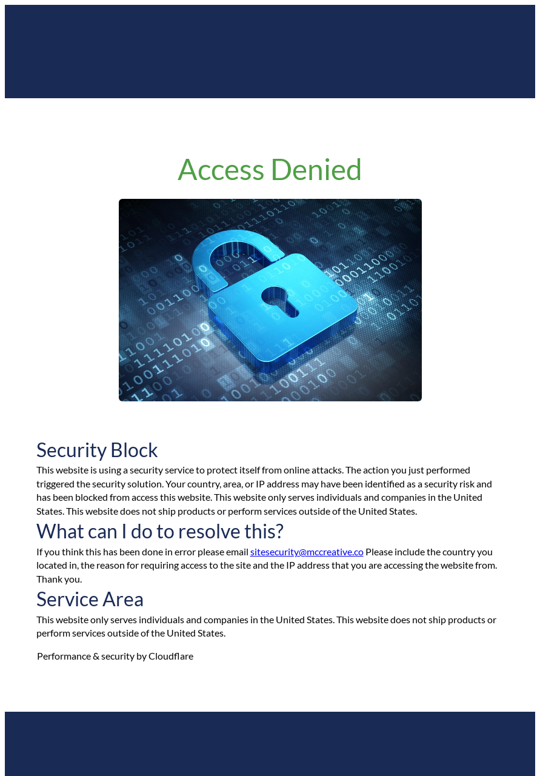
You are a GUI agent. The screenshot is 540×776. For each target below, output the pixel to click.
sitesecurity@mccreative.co (307, 551)
